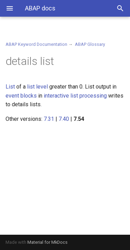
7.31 (49, 119)
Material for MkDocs (47, 242)
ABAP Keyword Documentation (36, 44)
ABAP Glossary (90, 44)
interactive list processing (75, 95)
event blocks (21, 95)
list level (37, 86)
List (10, 86)
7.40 (64, 119)
